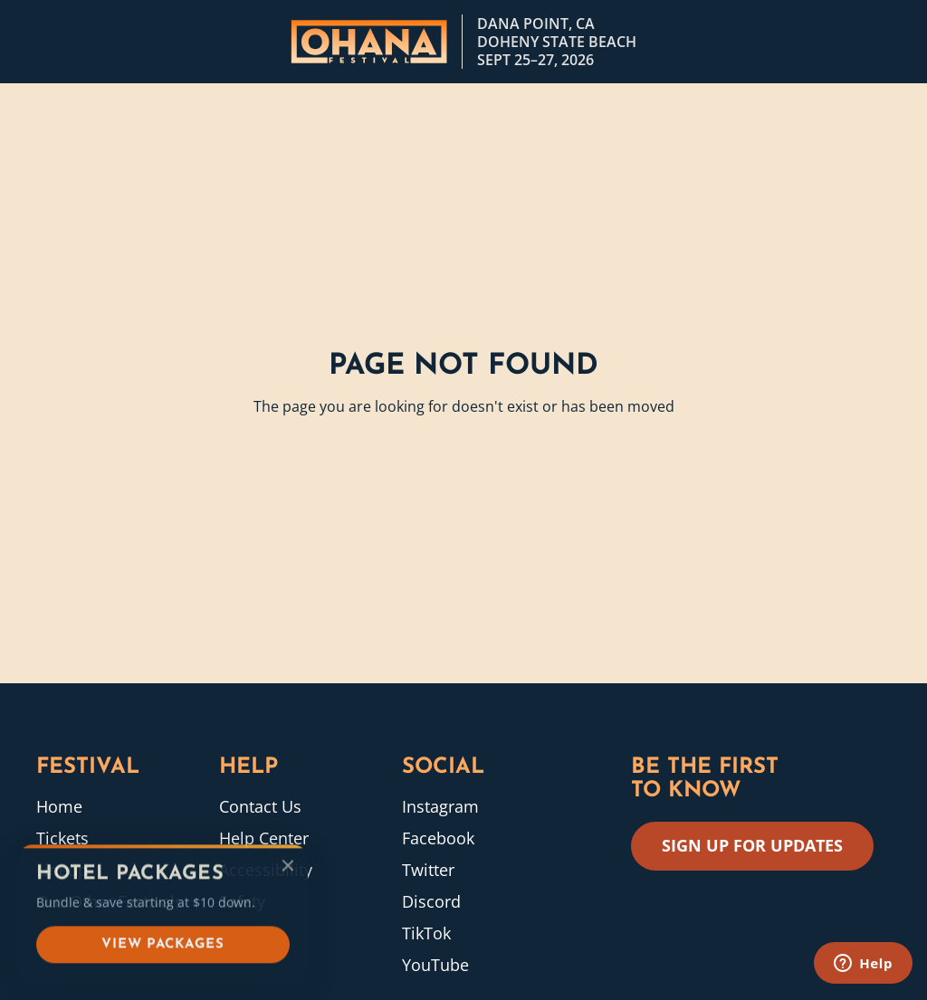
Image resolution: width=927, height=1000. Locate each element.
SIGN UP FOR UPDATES (752, 845)
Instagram (440, 806)
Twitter (428, 870)
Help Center (264, 838)
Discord (431, 901)
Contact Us (260, 806)
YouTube (435, 965)
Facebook (438, 838)
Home (59, 806)
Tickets (62, 838)
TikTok (426, 933)
